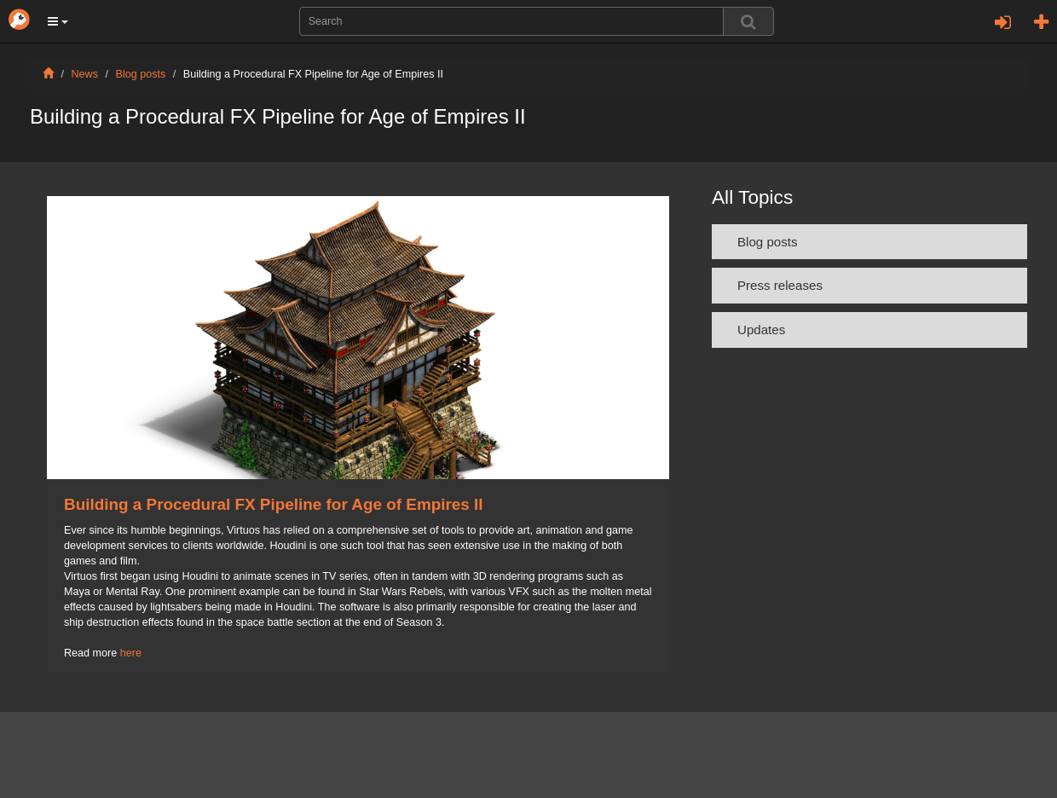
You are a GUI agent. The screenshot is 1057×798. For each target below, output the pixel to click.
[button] (58, 21)
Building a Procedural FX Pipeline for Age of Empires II (273, 504)
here (131, 653)
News (85, 74)
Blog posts (141, 74)
